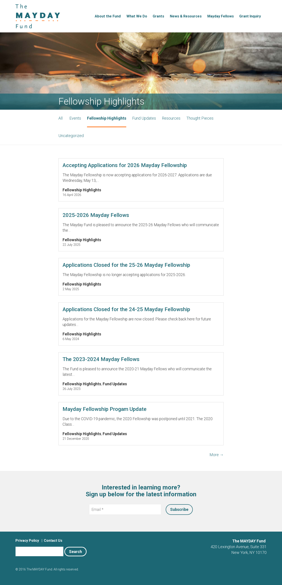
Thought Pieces (199, 118)
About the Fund (108, 16)
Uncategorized (71, 135)
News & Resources (186, 16)
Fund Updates (144, 118)
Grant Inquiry (250, 16)
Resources (171, 118)
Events (75, 118)
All (60, 118)
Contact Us (53, 540)
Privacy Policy (27, 540)
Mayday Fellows (220, 16)
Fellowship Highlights (106, 118)
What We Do (136, 16)
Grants (158, 16)
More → (217, 454)
